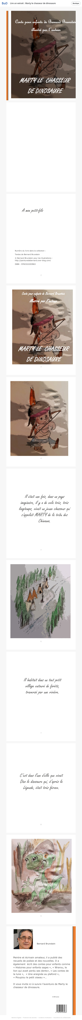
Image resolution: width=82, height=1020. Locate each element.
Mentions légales (16, 1017)
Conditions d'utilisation (45, 1017)
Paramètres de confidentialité (62, 1017)
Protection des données (30, 1017)
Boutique (76, 3)
